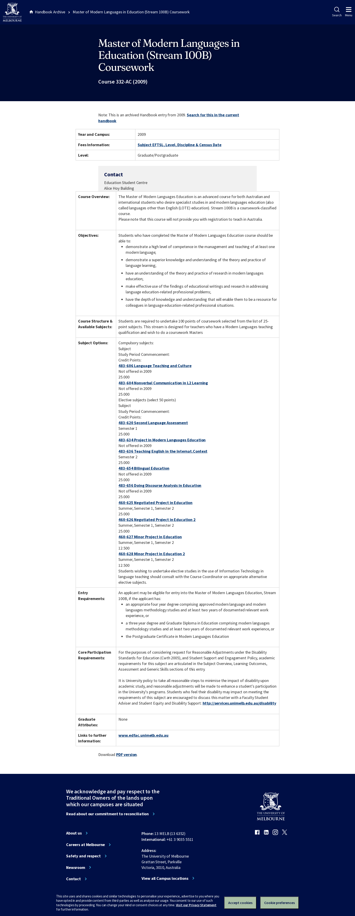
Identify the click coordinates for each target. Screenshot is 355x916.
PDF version (126, 754)
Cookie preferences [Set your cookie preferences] (279, 902)
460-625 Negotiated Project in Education (155, 502)
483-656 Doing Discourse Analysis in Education (159, 485)
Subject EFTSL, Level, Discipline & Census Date (179, 144)
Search (336, 12)
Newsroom (75, 867)
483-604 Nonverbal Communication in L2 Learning (163, 382)
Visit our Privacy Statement (196, 905)
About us (74, 833)
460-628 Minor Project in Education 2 (151, 553)
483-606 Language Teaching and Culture (154, 365)
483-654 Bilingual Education (143, 468)
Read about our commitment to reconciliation (107, 813)
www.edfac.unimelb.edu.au (143, 735)
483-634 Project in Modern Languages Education (162, 439)
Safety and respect (83, 856)
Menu (348, 12)
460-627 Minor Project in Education (150, 536)
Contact (73, 878)
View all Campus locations (165, 878)
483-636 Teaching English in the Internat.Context (162, 451)
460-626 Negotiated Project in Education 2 (156, 519)
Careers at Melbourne (85, 844)
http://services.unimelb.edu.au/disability (239, 703)
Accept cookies (240, 902)
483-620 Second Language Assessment (153, 422)
